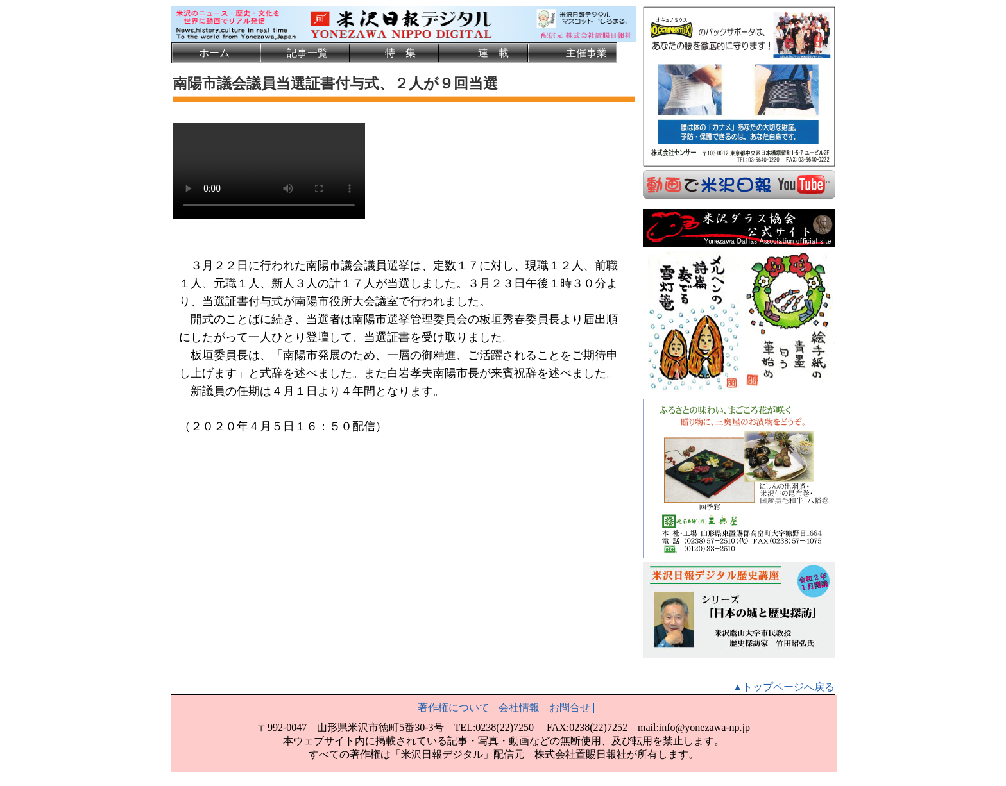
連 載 (493, 52)
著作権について (454, 706)
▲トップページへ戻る (784, 685)
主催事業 (586, 52)
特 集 (400, 52)
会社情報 (519, 706)
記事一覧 (307, 52)
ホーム (214, 52)
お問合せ (569, 706)
